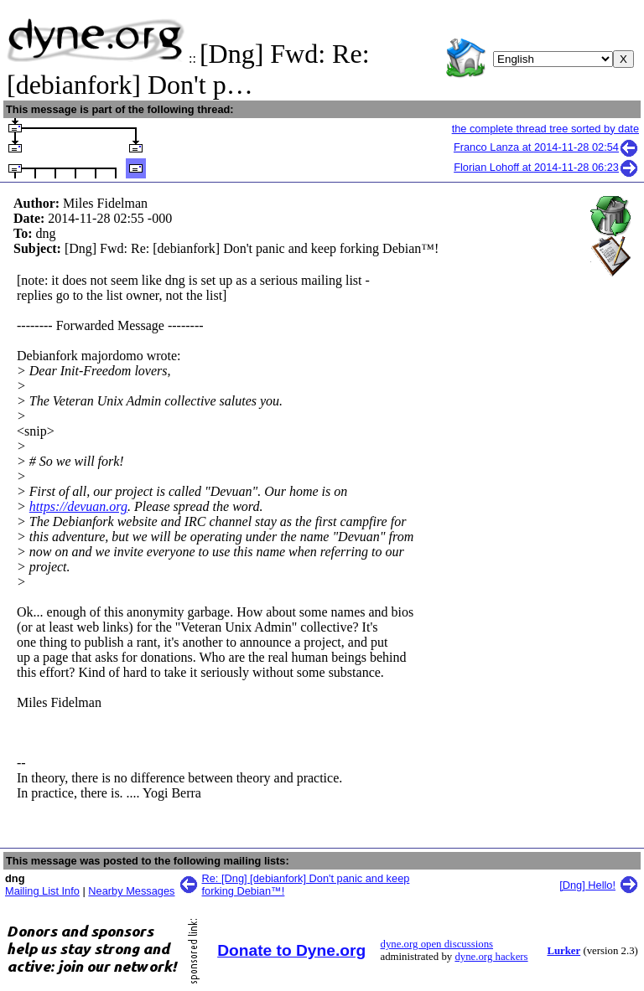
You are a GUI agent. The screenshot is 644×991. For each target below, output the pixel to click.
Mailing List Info (42, 891)
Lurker (563, 951)
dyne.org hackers (490, 957)
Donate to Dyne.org (291, 950)
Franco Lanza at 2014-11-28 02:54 (546, 147)
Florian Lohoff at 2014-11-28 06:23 (546, 167)
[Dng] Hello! (587, 885)
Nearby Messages (131, 891)
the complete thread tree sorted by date (545, 128)
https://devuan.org (78, 506)
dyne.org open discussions (437, 944)
